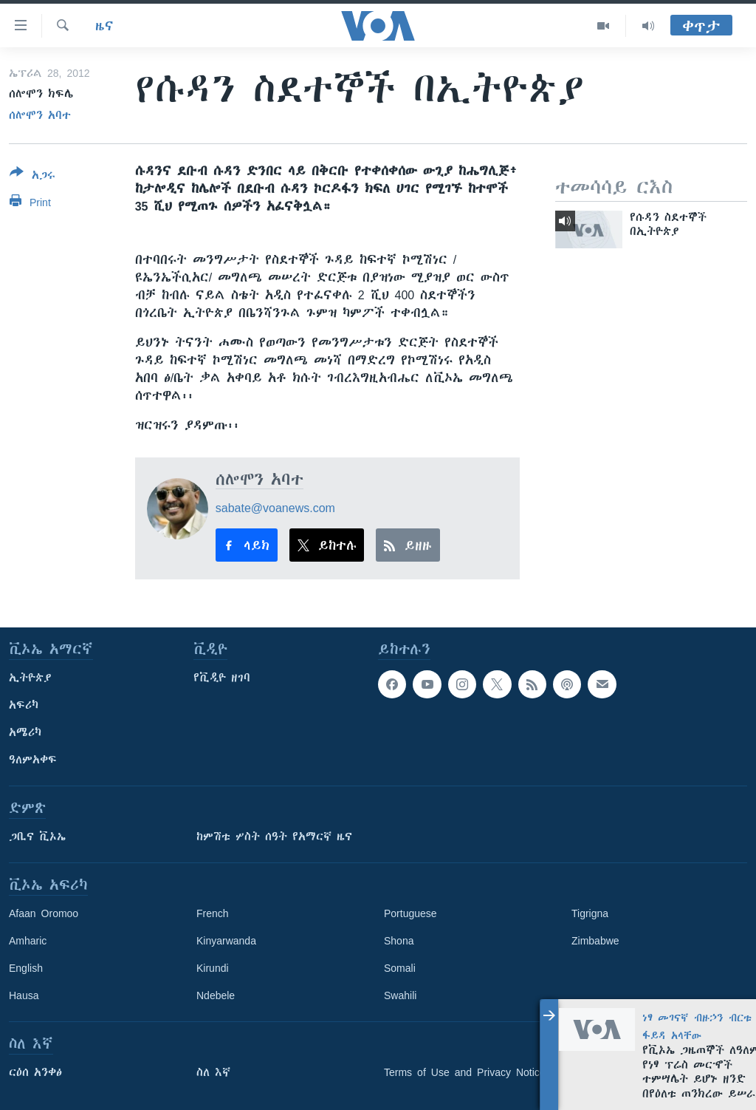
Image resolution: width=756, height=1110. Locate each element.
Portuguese (410, 913)
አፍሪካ (23, 705)
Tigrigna (589, 913)
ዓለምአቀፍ (33, 759)
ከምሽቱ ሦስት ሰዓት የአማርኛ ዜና (274, 836)
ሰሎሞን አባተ (40, 115)
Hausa (23, 995)
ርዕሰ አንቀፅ (35, 1072)
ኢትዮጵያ (30, 677)
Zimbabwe (595, 940)
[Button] (32, 176)
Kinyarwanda (226, 940)
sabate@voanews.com (275, 507)
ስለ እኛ (213, 1072)
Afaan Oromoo (43, 913)
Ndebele (215, 995)
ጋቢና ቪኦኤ (37, 836)
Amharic (28, 940)
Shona (398, 940)
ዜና (104, 25)
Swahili (400, 995)
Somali (400, 968)
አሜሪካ (25, 732)
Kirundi (212, 968)
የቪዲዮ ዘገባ (221, 677)
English (26, 968)
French (212, 913)
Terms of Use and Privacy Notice (465, 1072)
